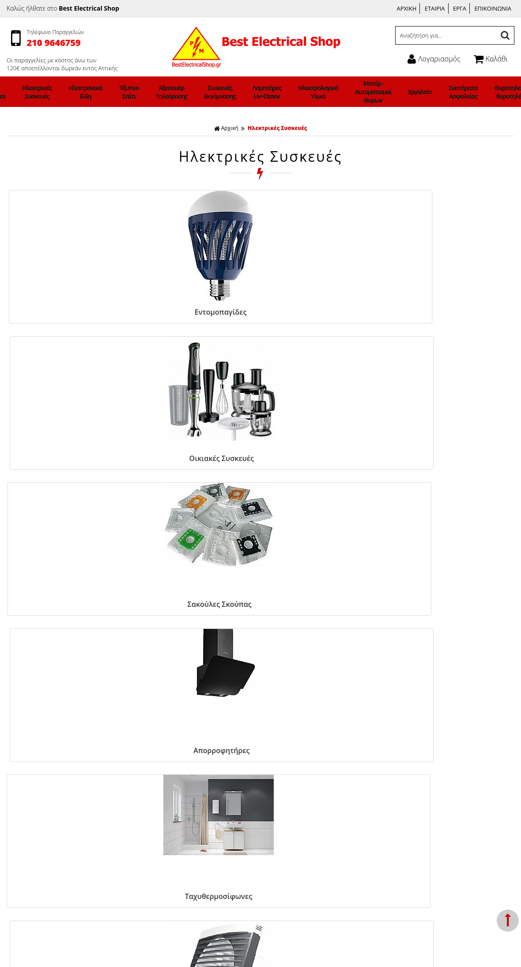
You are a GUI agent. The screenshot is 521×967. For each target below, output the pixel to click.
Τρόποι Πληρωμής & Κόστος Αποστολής (189, 765)
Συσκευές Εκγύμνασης (226, 92)
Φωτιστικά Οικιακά (20, 92)
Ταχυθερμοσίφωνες (66, 456)
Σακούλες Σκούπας (317, 312)
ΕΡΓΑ (459, 8)
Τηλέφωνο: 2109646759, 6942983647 (440, 775)
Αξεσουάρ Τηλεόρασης (188, 92)
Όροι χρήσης (152, 775)
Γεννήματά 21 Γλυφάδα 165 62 (430, 765)
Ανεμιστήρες (24, 765)
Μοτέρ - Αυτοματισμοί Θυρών (345, 91)
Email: (397, 826)
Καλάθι (491, 58)
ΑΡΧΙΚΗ (407, 8)
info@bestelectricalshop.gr (442, 826)
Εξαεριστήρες (192, 456)
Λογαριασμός (434, 58)
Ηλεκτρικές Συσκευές (86, 92)
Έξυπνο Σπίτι (156, 92)
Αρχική (226, 128)
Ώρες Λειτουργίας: (413, 794)
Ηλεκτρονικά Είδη (123, 92)
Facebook (281, 765)
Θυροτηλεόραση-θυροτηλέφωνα (456, 92)
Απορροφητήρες (443, 312)
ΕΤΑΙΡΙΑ (435, 8)
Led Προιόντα (53, 92)
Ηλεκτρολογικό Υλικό (303, 92)
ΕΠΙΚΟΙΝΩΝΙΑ (492, 8)
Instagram (282, 776)
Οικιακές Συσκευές (192, 312)
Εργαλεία (381, 92)
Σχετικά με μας (154, 786)
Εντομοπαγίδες (67, 312)
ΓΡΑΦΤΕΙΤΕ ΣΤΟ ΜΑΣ (262, 586)
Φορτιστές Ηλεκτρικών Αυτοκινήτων (57, 913)
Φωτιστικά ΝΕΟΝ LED (37, 924)
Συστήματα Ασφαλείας (414, 92)
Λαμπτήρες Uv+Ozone (262, 92)
